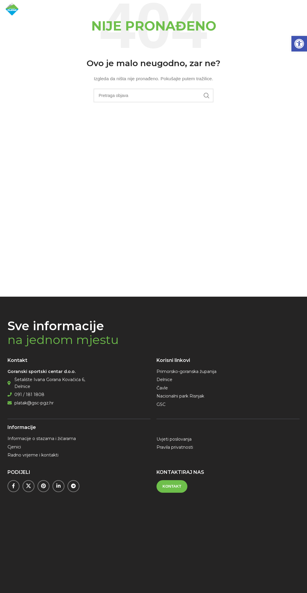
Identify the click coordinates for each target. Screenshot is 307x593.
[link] (299, 43)
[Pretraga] (153, 95)
